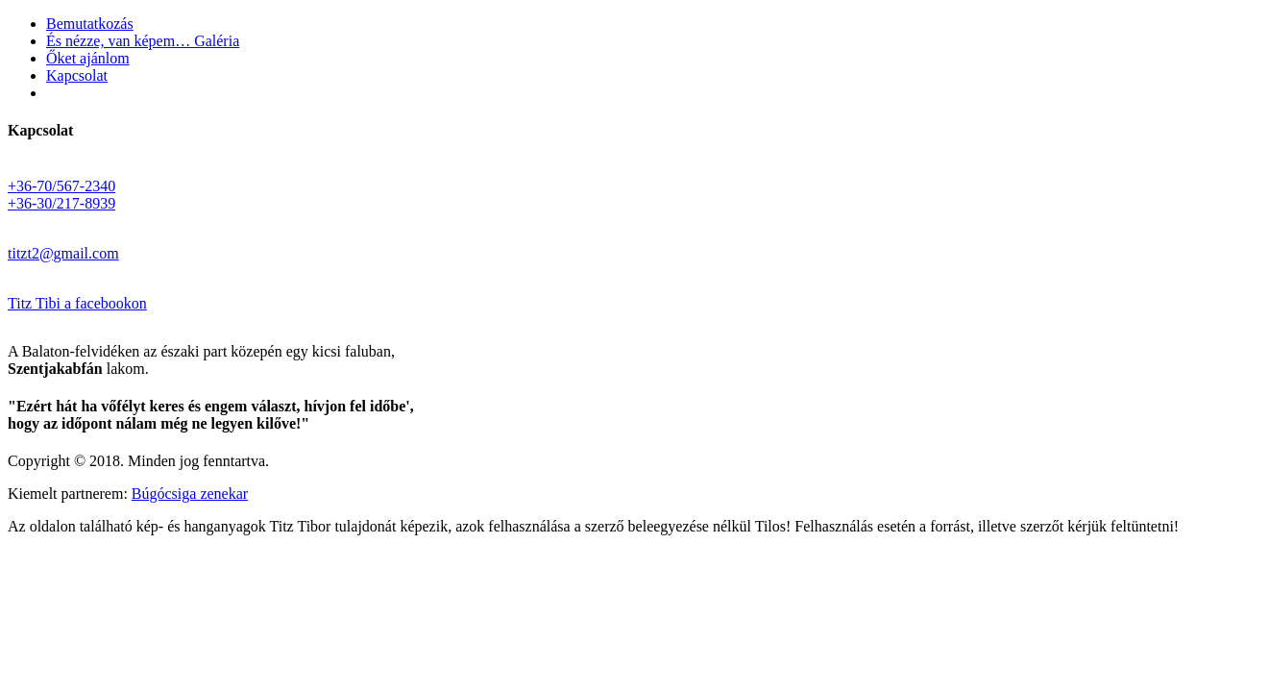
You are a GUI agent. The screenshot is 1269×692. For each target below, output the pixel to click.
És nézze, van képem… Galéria (142, 41)
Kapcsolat (77, 75)
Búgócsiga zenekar (190, 493)
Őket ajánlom (88, 58)
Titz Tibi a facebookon (77, 303)
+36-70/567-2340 (61, 186)
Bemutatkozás (90, 23)
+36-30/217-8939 (61, 203)
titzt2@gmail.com (63, 253)
